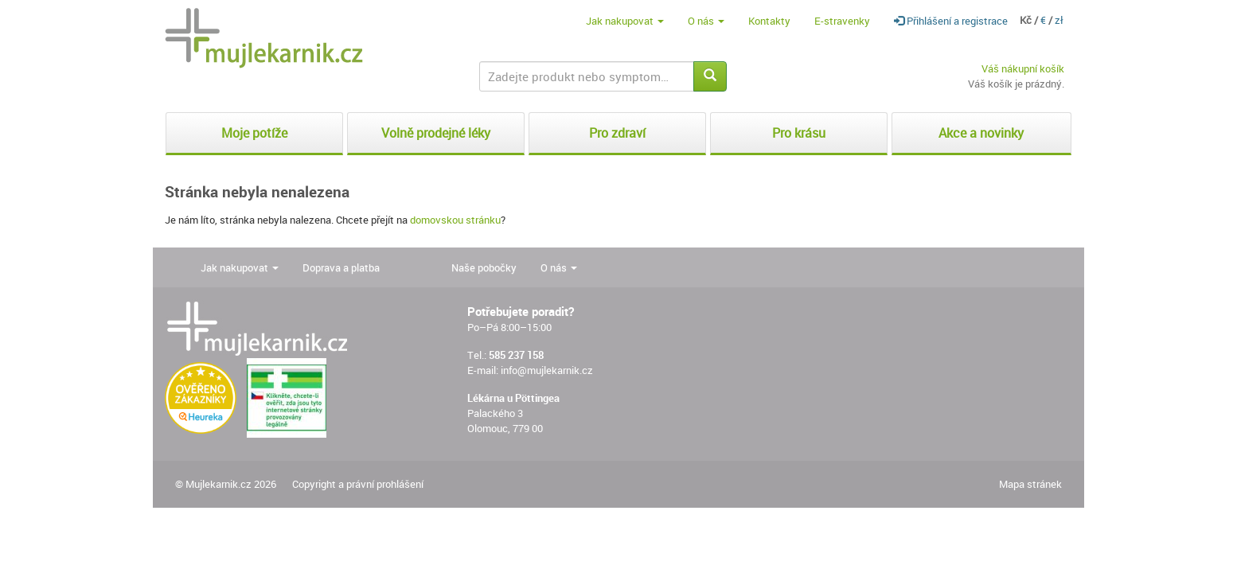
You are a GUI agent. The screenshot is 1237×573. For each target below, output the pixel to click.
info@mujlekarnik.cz (547, 370)
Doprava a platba (341, 267)
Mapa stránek (1030, 484)
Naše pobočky (484, 267)
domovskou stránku (455, 219)
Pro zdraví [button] (617, 133)
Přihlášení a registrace (951, 21)
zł (1059, 20)
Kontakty (769, 21)
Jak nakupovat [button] (625, 21)
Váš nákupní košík (1022, 68)
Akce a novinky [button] (981, 133)
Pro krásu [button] (798, 133)
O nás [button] (706, 21)
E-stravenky (842, 21)
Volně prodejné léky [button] (435, 133)
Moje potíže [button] (254, 133)
